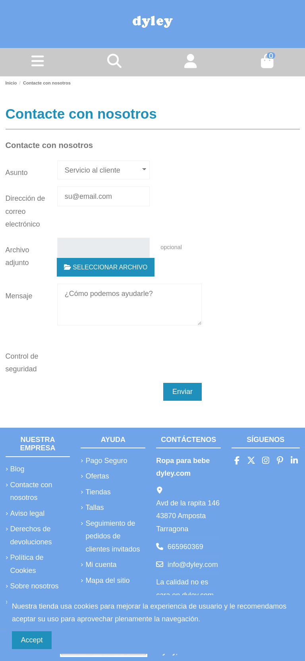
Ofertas (97, 476)
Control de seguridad (22, 362)
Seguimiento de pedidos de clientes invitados (112, 536)
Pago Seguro (106, 461)
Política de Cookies (27, 563)
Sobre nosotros (34, 586)
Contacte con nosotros (31, 491)
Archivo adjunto (17, 256)
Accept (32, 640)
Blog (17, 469)
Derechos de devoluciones (31, 535)
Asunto (17, 173)
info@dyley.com (193, 565)
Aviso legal (27, 513)
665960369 (185, 547)
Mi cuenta (100, 565)
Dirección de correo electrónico (25, 211)
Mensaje (19, 296)
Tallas (94, 507)
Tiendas (97, 492)
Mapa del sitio (107, 580)
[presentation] (110, 355)
